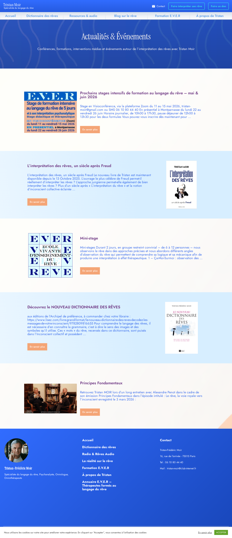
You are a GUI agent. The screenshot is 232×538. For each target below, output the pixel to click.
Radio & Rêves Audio (98, 454)
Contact (161, 6)
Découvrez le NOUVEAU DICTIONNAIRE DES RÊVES (73, 307)
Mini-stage (89, 238)
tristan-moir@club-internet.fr (181, 468)
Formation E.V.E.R (167, 16)
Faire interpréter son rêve (186, 6)
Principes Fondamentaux (101, 383)
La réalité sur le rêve (97, 461)
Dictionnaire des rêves (42, 16)
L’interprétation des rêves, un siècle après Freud (69, 166)
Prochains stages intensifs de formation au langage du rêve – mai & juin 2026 (139, 95)
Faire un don (218, 6)
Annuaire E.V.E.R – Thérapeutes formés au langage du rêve (99, 485)
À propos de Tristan (210, 16)
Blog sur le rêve (125, 16)
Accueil (10, 16)
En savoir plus (205, 532)
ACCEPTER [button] (221, 532)
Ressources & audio (83, 16)
